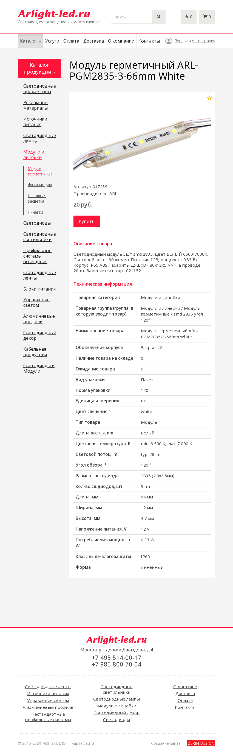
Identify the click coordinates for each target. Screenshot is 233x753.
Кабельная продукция (35, 352)
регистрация (203, 40)
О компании (121, 41)
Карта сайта (82, 743)
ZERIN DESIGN (201, 743)
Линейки (35, 212)
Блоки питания (39, 289)
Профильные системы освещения (37, 256)
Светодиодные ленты (39, 275)
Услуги (52, 41)
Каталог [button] (30, 41)
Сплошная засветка (37, 198)
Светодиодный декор (39, 335)
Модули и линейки (33, 154)
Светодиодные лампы (39, 138)
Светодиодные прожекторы (39, 88)
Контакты (149, 41)
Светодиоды (37, 223)
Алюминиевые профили (39, 319)
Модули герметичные (40, 171)
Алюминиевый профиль (48, 707)
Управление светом (36, 302)
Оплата (71, 41)
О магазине (185, 686)
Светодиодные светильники (39, 237)
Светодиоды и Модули (39, 368)
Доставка (93, 41)
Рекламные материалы (35, 105)
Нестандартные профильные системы (48, 716)
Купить (87, 221)
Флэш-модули (40, 184)
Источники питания (35, 121)
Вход (179, 40)
